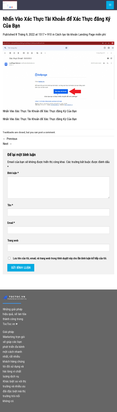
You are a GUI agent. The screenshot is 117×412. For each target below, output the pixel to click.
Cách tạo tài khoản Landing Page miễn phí (80, 34)
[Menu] (110, 5)
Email (11, 223)
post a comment (46, 132)
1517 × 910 (45, 34)
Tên (10, 205)
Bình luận (13, 173)
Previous (10, 139)
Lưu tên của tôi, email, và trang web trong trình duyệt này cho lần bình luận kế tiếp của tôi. (60, 258)
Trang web (12, 240)
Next (7, 143)
